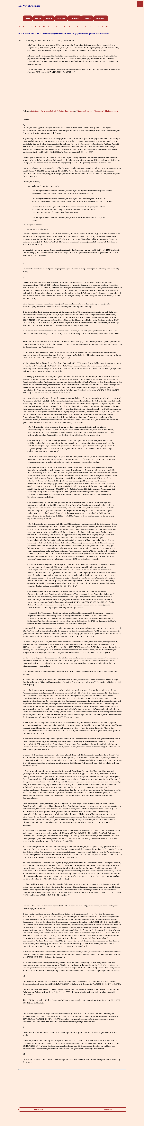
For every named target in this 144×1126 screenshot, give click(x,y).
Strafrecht (61, 18)
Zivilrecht (87, 18)
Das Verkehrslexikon (29, 5)
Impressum (108, 1109)
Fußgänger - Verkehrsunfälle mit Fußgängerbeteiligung (52, 111)
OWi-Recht (74, 18)
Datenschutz (38, 1109)
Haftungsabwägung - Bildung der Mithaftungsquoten (97, 111)
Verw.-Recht (101, 18)
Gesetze (49, 18)
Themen (38, 18)
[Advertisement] (72, 93)
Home (27, 18)
